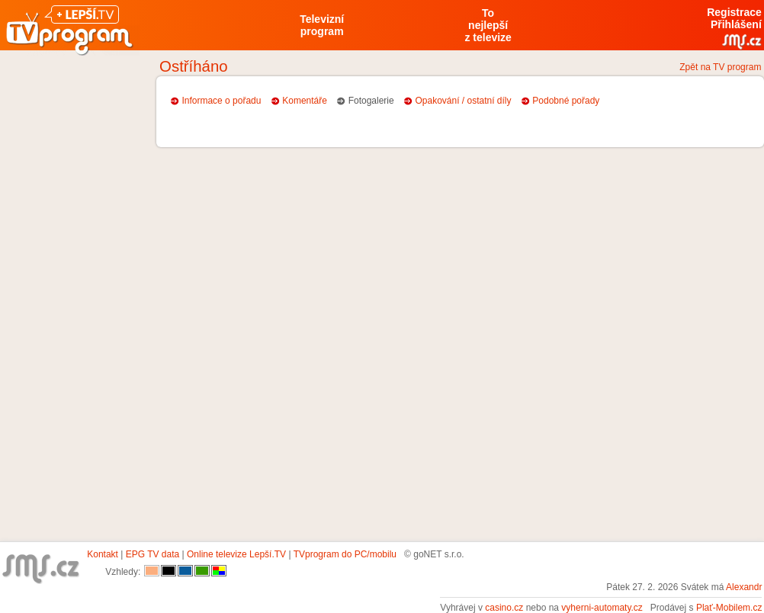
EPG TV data (152, 554)
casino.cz (504, 607)
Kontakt (102, 554)
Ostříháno (193, 66)
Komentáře (304, 100)
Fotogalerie (371, 100)
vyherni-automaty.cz (601, 607)
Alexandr (744, 587)
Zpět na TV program (720, 67)
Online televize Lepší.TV (236, 554)
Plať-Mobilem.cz (729, 607)
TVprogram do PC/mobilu (345, 554)
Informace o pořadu (221, 100)
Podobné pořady (565, 100)
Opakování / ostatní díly (463, 100)
